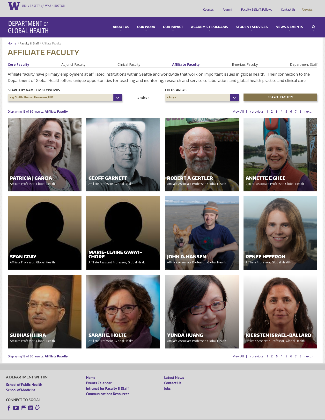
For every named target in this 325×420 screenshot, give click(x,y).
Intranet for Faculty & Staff (107, 382)
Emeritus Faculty (245, 57)
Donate (307, 5)
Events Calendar (99, 376)
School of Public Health (24, 378)
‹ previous (257, 105)
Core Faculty (18, 57)
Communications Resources (107, 387)
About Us (121, 20)
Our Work (146, 20)
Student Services (252, 20)
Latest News (174, 371)
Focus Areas (175, 83)
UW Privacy (70, 416)
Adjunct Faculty (73, 57)
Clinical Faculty (129, 57)
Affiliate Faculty (186, 57)
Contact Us (287, 5)
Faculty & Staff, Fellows (255, 5)
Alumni (226, 5)
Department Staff (303, 57)
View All (238, 105)
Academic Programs (209, 20)
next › (308, 105)
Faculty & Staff (29, 37)
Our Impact (173, 20)
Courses (207, 5)
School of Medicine (21, 383)
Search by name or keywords (34, 83)
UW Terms (89, 416)
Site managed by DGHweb (118, 416)
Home (12, 37)
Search (313, 20)
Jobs (167, 382)
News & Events (289, 20)
